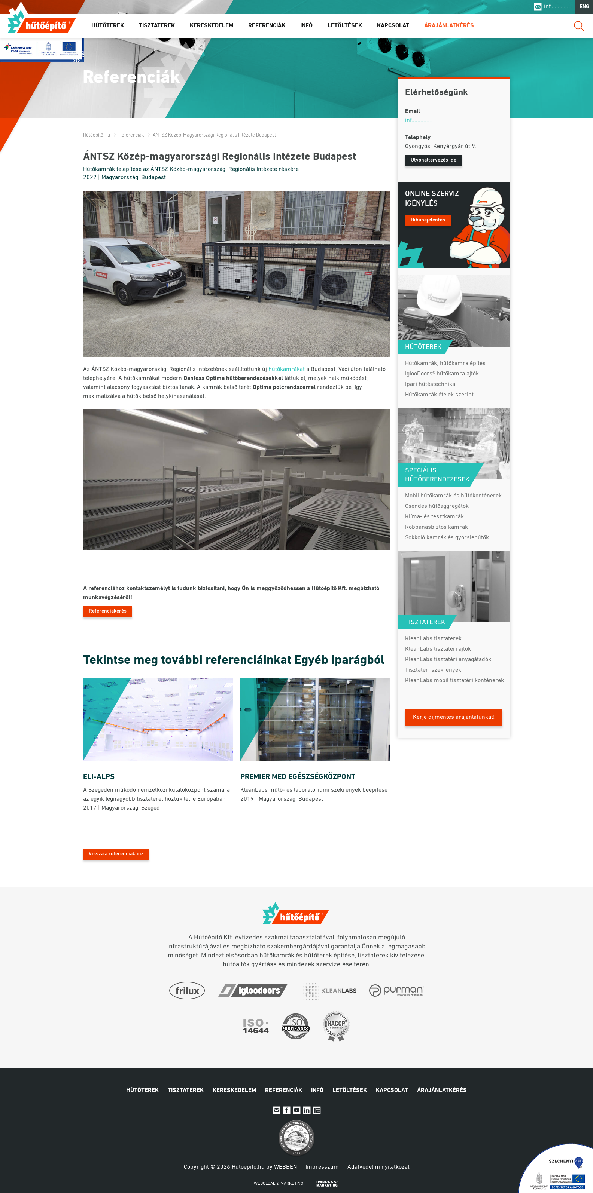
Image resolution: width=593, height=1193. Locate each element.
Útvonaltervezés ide (433, 160)
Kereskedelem (211, 26)
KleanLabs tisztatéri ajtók (438, 649)
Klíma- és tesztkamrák (434, 517)
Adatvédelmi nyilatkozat (378, 1167)
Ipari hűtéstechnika (430, 384)
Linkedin (307, 1110)
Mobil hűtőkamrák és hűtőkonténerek (453, 496)
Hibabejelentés (428, 220)
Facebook (287, 1110)
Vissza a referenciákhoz (116, 854)
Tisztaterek (157, 26)
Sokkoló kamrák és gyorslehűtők (447, 538)
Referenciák (266, 26)
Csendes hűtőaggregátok (437, 506)
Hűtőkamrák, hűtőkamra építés (445, 364)
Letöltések (345, 26)
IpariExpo (317, 1110)
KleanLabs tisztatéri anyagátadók (448, 660)
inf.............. (557, 7)
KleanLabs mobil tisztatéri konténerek (454, 681)
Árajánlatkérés (449, 26)
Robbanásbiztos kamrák (436, 527)
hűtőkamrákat (286, 369)
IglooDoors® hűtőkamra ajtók (442, 374)
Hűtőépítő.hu (41, 21)
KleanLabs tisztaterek (433, 639)
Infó (306, 26)
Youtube (297, 1110)
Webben (285, 1167)
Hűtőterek (107, 26)
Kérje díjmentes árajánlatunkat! (454, 717)
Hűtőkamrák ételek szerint (439, 395)
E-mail (276, 1110)
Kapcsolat (393, 26)
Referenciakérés (108, 611)
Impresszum (322, 1167)
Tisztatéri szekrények (433, 670)
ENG (584, 7)
